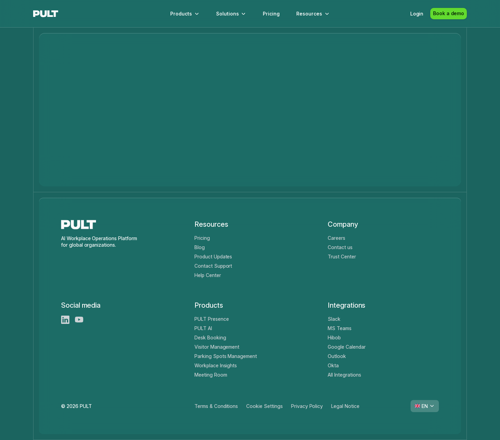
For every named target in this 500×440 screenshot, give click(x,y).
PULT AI (203, 328)
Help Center (207, 275)
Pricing (271, 14)
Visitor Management (216, 347)
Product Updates (213, 256)
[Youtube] (79, 320)
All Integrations (344, 375)
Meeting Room (210, 375)
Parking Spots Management (225, 356)
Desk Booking (210, 337)
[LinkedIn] (65, 320)
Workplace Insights (215, 365)
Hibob (334, 337)
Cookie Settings (264, 406)
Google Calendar (346, 347)
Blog (199, 247)
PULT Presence (211, 319)
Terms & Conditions (216, 406)
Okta (333, 365)
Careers (336, 238)
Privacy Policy (307, 406)
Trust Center (342, 256)
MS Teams (340, 328)
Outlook (337, 356)
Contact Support (213, 266)
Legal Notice (345, 406)
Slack (334, 319)
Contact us (340, 247)
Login (417, 14)
